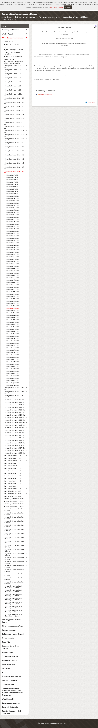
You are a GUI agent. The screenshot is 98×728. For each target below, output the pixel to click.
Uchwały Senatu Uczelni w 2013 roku (14, 151)
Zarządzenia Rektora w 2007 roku (14, 448)
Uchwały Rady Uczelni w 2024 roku (13, 74)
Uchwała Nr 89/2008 (12, 380)
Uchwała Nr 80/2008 (12, 359)
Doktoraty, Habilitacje (9, 680)
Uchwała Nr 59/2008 (12, 310)
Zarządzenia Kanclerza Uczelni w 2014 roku (14, 558)
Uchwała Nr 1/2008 (12, 175)
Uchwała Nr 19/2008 (12, 217)
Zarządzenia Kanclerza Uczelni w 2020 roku (14, 534)
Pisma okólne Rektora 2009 (12, 496)
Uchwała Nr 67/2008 (12, 329)
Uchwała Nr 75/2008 (12, 348)
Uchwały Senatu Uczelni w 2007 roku (14, 388)
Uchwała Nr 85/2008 (12, 371)
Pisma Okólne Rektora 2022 (12, 466)
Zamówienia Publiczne (9, 660)
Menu (4, 26)
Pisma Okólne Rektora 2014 (12, 486)
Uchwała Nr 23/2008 (12, 226)
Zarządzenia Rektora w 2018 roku (14, 420)
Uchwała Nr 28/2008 (12, 238)
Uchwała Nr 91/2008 (12, 385)
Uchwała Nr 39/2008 (12, 264)
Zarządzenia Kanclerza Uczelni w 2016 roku (14, 550)
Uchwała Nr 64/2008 (12, 322)
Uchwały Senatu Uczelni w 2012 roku (14, 155)
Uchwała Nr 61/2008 (12, 315)
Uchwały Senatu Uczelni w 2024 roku (14, 107)
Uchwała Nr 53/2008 (12, 296)
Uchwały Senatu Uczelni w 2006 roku (14, 392)
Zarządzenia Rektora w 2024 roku (14, 405)
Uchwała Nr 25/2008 (12, 231)
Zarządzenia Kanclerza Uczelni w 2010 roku (14, 574)
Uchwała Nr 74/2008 (12, 345)
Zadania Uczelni (7, 652)
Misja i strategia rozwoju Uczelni (13, 626)
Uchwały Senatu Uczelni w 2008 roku (75, 17)
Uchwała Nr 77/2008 (12, 352)
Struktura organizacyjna (10, 656)
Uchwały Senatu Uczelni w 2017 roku (14, 135)
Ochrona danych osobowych (11, 703)
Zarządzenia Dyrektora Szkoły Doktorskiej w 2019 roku (13, 615)
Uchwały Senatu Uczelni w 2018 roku (14, 131)
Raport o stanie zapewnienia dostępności (11, 712)
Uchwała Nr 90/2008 (12, 383)
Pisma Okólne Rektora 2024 (12, 461)
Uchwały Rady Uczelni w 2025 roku (13, 70)
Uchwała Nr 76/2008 (12, 350)
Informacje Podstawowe (10, 30)
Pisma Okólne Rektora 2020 (12, 471)
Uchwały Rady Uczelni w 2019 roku (13, 95)
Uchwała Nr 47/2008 (12, 282)
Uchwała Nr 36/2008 (12, 257)
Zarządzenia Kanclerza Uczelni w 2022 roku (14, 526)
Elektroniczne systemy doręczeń (13, 634)
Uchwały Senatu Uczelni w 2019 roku (14, 127)
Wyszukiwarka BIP (8, 699)
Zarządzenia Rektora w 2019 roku (14, 417)
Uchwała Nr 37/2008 (12, 259)
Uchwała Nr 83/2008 (12, 366)
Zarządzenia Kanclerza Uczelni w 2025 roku (14, 513)
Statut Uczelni (8, 42)
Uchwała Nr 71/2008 (12, 338)
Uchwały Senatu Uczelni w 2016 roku (14, 139)
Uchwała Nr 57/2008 (12, 306)
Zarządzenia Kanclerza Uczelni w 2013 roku (14, 562)
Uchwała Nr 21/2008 (12, 222)
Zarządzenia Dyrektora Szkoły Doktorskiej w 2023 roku (13, 599)
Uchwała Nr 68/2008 (12, 331)
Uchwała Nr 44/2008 (12, 275)
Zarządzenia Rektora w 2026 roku (14, 400)
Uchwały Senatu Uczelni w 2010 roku (14, 164)
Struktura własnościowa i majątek (10, 647)
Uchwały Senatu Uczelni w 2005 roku (14, 396)
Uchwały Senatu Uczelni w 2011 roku (14, 159)
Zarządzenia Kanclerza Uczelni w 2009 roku (14, 578)
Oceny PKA (5, 642)
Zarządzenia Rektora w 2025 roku (14, 402)
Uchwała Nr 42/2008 (12, 271)
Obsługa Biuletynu (8, 664)
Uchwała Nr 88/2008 (12, 378)
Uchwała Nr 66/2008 (12, 327)
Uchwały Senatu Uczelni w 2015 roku (14, 143)
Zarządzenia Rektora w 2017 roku (14, 423)
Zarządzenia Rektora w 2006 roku (14, 450)
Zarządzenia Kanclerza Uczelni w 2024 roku (14, 517)
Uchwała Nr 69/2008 (12, 334)
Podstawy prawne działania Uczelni (11, 621)
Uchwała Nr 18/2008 (12, 215)
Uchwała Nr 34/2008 (12, 252)
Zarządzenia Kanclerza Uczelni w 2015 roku (14, 554)
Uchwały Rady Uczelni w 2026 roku (13, 66)
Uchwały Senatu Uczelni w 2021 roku (14, 119)
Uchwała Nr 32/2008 (12, 247)
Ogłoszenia (6, 668)
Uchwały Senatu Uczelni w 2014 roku (14, 147)
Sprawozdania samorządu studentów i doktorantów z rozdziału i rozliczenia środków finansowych (12, 691)
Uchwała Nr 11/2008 (12, 198)
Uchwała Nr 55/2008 (12, 301)
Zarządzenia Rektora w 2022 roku (14, 410)
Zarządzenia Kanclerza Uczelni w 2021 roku (14, 530)
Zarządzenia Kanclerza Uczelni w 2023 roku (14, 522)
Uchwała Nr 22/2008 (12, 224)
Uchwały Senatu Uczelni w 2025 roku (14, 103)
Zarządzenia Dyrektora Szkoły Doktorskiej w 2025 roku (13, 591)
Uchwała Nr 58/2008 (9, 19)
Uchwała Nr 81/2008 (12, 362)
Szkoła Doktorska (8, 684)
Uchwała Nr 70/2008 (12, 336)
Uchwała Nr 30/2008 (12, 243)
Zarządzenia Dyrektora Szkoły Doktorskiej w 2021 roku (13, 607)
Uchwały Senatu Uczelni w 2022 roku (14, 115)
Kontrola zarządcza (8, 630)
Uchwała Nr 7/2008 (12, 189)
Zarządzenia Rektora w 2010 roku (14, 440)
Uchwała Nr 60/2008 (12, 313)
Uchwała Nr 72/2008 (12, 341)
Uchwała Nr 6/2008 (12, 187)
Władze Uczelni (7, 34)
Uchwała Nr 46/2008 (12, 280)
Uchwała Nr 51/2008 (12, 292)
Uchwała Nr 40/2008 (12, 266)
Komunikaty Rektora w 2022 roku (14, 501)
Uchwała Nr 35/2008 (12, 254)
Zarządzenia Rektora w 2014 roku (14, 430)
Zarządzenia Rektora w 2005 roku (14, 453)
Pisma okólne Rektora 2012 (12, 491)
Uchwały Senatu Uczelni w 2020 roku (14, 123)
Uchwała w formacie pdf (45, 94)
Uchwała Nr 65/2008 (12, 324)
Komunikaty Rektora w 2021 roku (14, 504)
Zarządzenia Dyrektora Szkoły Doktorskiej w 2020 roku (13, 611)
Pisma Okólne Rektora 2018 (12, 476)
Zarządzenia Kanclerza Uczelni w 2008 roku (14, 582)
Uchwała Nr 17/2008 (12, 212)
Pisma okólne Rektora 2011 (12, 494)
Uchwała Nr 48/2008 (12, 285)
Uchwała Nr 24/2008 (12, 229)
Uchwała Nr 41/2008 (12, 268)
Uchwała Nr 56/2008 (12, 303)
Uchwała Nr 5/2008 (12, 184)
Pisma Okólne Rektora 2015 (12, 483)
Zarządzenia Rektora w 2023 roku (14, 407)
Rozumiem (68, 7)
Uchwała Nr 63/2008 (12, 320)
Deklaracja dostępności (10, 707)
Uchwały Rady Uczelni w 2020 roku (13, 90)
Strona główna (7, 17)
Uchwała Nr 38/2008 (12, 261)
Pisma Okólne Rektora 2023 (12, 463)
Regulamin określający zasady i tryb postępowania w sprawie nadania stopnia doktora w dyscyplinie (13, 51)
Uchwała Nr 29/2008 (12, 240)
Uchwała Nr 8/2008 (12, 191)
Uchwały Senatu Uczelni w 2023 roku (14, 111)
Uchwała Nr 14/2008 (12, 205)
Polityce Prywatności (56, 7)
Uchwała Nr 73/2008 (12, 343)
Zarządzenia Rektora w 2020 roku (14, 415)
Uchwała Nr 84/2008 (12, 369)
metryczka (91, 102)
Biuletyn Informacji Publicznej (25, 17)
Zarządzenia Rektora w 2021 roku (14, 412)
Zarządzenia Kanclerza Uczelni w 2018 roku (14, 542)
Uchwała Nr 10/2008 (12, 196)
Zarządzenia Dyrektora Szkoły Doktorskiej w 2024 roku (13, 595)
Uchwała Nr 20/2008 (12, 219)
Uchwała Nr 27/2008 (12, 236)
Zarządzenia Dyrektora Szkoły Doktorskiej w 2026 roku (13, 586)
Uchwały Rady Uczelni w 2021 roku (13, 86)
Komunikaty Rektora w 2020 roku (14, 506)
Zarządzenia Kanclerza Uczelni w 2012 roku (14, 566)
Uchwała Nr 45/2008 (12, 278)
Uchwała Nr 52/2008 (12, 294)
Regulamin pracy (9, 59)
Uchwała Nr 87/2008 (12, 376)
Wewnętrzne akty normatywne (49, 17)
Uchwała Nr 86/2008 (12, 373)
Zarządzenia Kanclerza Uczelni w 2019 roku (14, 538)
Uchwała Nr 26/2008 (12, 233)
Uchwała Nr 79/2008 (12, 357)
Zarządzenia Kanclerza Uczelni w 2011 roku (14, 570)
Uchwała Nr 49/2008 (12, 287)
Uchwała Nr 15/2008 (12, 208)
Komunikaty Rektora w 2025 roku (14, 499)
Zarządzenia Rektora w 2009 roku (14, 443)
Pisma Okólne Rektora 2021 (12, 468)
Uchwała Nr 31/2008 (12, 245)
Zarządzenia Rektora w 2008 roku (14, 445)
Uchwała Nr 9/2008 (12, 194)
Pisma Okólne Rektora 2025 (12, 458)
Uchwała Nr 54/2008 (12, 299)
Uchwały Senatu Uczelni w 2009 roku (14, 168)
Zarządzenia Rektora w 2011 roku (14, 438)
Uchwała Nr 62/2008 (12, 317)
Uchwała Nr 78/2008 (12, 355)
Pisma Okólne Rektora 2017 (12, 478)
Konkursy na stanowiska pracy (12, 676)
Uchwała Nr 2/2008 (12, 177)
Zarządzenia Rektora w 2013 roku (14, 433)
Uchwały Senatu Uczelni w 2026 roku (14, 99)
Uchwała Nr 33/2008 (12, 250)
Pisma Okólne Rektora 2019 (12, 473)
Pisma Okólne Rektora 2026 (12, 456)
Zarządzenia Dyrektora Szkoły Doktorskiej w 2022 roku (13, 603)
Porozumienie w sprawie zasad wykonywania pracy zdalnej (13, 62)
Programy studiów (8, 638)
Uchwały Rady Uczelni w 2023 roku (13, 78)
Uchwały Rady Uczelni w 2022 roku (13, 82)
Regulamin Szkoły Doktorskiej (13, 56)
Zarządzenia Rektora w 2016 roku (14, 425)
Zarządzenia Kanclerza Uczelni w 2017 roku (14, 546)
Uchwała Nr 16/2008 (12, 210)
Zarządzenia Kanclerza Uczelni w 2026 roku (14, 509)
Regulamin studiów (9, 47)
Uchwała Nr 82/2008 (12, 364)
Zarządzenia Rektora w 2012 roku (14, 435)
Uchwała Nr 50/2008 (12, 289)
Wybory (4, 672)
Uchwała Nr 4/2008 (12, 182)
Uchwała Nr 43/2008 (12, 273)
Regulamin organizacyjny (11, 44)
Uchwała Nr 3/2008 (12, 180)
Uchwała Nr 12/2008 (12, 201)
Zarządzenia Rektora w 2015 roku (14, 428)
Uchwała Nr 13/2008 (12, 203)
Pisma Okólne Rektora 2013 (12, 489)
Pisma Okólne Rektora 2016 (12, 481)
